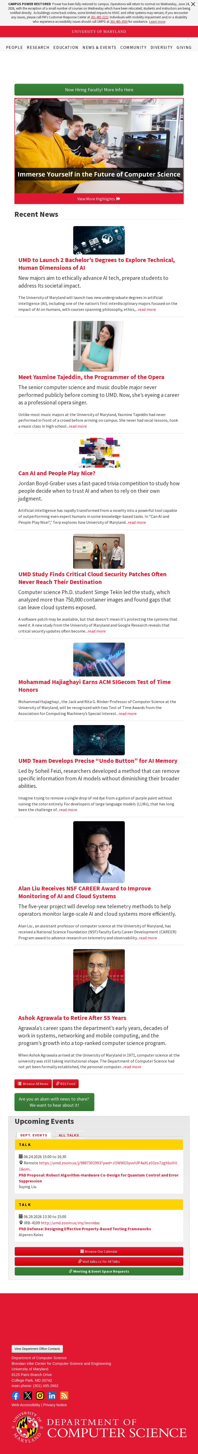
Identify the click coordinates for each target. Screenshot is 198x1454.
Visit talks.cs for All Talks (99, 1261)
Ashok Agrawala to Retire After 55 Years (72, 1018)
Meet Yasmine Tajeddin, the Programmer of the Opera (91, 377)
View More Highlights (99, 198)
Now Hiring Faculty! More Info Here (99, 90)
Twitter (28, 1395)
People (14, 47)
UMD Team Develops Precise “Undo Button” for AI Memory (98, 761)
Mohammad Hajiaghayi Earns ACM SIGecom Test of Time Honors (94, 686)
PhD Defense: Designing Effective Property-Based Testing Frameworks (85, 1228)
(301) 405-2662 (45, 1386)
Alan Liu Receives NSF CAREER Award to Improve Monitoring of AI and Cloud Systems (84, 892)
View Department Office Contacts (37, 1349)
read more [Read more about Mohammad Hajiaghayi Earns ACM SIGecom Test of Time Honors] (128, 713)
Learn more (157, 21)
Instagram (40, 1395)
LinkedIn (52, 1395)
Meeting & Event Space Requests (99, 1271)
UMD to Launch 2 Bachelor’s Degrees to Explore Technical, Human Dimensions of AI (96, 264)
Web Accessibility (26, 1405)
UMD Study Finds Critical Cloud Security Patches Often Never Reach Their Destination (92, 578)
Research (38, 47)
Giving (184, 47)
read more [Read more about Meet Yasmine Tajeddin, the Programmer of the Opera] (78, 426)
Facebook (16, 1395)
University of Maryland (99, 32)
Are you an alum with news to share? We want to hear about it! (54, 1102)
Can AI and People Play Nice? (56, 473)
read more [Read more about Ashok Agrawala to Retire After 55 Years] (132, 1066)
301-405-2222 (99, 17)
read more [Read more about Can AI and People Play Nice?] (137, 522)
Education (65, 47)
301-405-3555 (119, 21)
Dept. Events (36, 1134)
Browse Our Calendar (99, 1251)
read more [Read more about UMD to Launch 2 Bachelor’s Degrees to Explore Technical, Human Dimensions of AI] (147, 309)
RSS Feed (65, 1083)
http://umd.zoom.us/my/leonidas (70, 1222)
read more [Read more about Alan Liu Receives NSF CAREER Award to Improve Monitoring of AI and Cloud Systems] (148, 937)
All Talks (69, 1135)
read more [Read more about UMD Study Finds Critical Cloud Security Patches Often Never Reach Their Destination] (97, 631)
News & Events (99, 47)
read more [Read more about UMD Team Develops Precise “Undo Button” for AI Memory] (68, 809)
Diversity (162, 47)
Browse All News (33, 1083)
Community (133, 47)
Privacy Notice (55, 1405)
